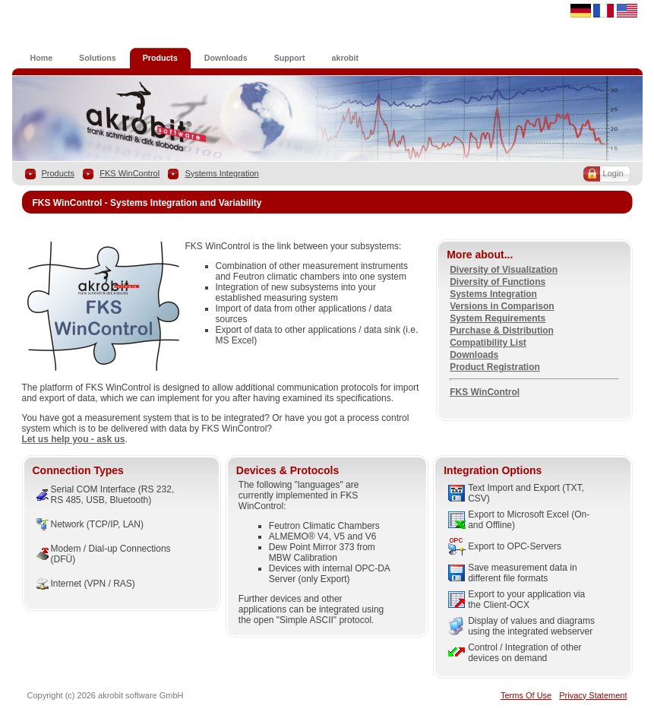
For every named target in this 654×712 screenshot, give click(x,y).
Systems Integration (221, 173)
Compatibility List (488, 342)
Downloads (474, 355)
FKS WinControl (130, 173)
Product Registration (495, 367)
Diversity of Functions (497, 282)
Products (58, 173)
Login (613, 173)
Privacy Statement (593, 695)
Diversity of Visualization (504, 269)
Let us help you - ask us (73, 439)
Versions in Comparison (502, 306)
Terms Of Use (526, 695)
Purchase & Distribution (502, 330)
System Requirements (497, 318)
